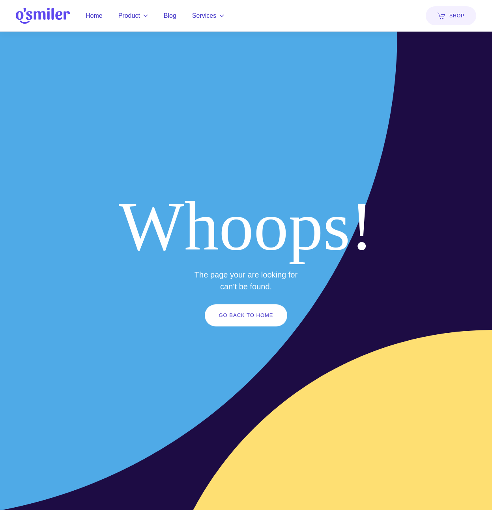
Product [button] (133, 15)
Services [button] (208, 15)
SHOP (451, 16)
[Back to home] (43, 16)
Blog (170, 15)
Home (94, 15)
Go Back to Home (246, 315)
